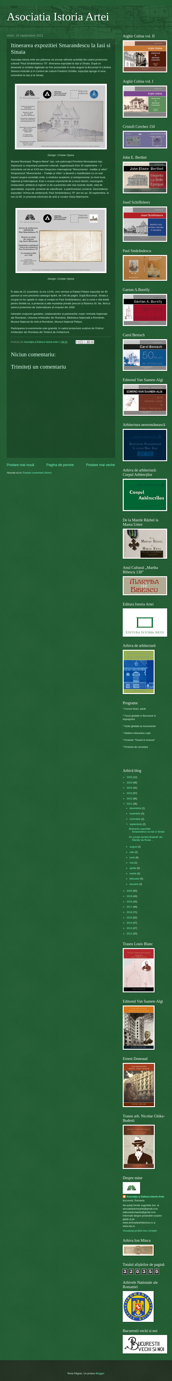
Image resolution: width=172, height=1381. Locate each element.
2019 (130, 896)
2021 (130, 803)
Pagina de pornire (60, 465)
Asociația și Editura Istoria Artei (145, 1196)
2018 (130, 901)
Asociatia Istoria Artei (58, 16)
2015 (130, 917)
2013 (130, 928)
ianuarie (134, 884)
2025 (130, 782)
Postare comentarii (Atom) (37, 472)
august (133, 846)
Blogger (100, 1373)
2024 (130, 787)
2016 (130, 912)
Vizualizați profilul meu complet (140, 1230)
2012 (130, 933)
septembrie (135, 824)
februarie (134, 878)
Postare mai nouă (20, 465)
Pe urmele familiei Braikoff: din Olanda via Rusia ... (146, 838)
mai (131, 862)
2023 (130, 793)
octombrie (135, 819)
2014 (130, 922)
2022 (130, 798)
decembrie (135, 808)
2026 (130, 777)
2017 (130, 906)
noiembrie (135, 813)
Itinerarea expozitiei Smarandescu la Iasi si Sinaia (146, 830)
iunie (132, 857)
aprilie (133, 868)
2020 (130, 890)
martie (133, 873)
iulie (132, 852)
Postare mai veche (100, 465)
